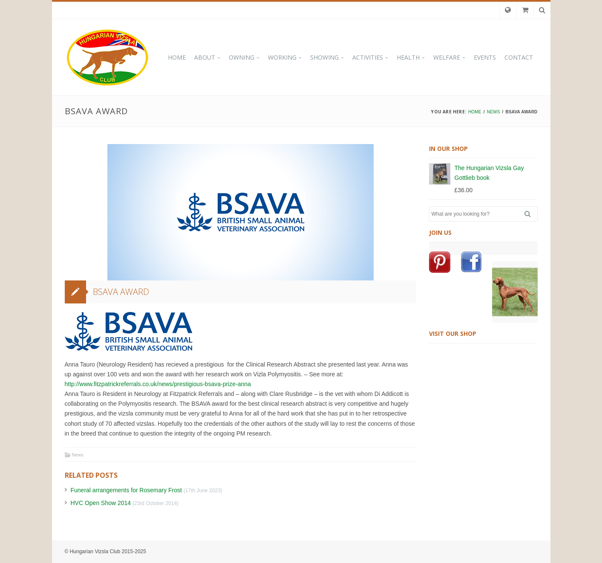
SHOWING (324, 57)
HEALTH (408, 57)
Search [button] (530, 214)
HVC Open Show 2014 (101, 502)
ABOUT (204, 57)
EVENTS (485, 57)
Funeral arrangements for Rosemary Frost (126, 490)
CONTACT (518, 57)
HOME (177, 57)
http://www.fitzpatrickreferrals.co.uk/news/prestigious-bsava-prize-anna (158, 384)
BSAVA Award (121, 291)
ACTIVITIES (367, 57)
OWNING (241, 57)
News (78, 454)
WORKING (282, 57)
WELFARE (446, 57)
